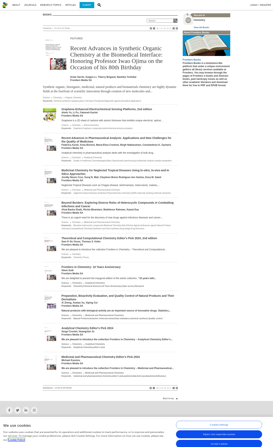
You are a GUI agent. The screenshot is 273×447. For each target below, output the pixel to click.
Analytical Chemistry (93, 157)
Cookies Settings (219, 428)
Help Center (210, 419)
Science (46, 97)
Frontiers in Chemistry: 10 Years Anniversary (91, 267)
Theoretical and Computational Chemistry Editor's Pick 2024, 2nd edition (109, 238)
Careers (142, 419)
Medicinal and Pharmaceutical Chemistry (102, 190)
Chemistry (57, 97)
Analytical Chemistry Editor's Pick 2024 (87, 328)
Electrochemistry (91, 125)
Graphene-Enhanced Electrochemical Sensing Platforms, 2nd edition (107, 109)
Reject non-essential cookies (219, 437)
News (75, 419)
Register (265, 5)
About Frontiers (14, 419)
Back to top (168, 398)
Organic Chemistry (74, 97)
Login (254, 5)
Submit (87, 5)
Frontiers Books (192, 59)
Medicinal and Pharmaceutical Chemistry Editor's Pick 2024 (101, 356)
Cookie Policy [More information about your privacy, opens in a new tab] (16, 443)
